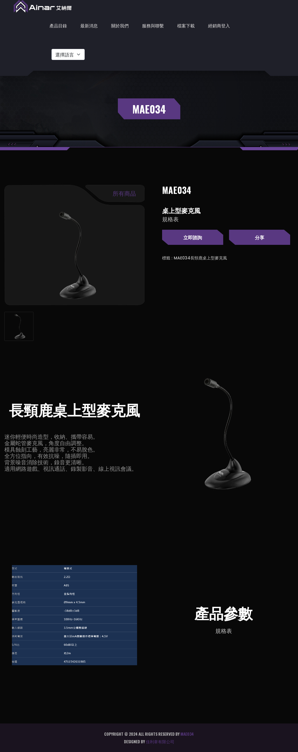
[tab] (18, 326)
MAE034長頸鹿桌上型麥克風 (200, 258)
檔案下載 (186, 25)
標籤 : (167, 258)
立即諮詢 (192, 237)
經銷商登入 (219, 25)
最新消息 (89, 25)
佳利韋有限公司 (160, 741)
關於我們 (120, 25)
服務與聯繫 (153, 25)
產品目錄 (58, 25)
